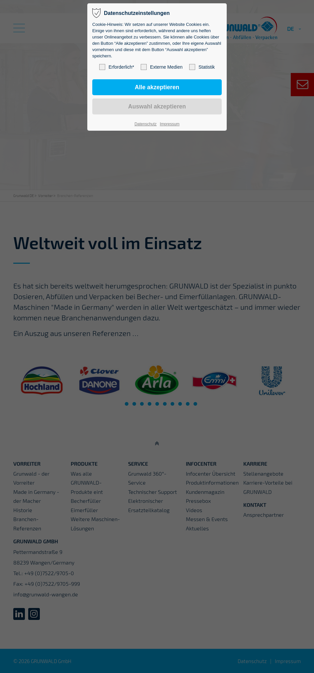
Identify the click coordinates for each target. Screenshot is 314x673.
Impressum (169, 124)
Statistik (202, 67)
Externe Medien (162, 67)
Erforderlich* (116, 67)
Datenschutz (145, 124)
